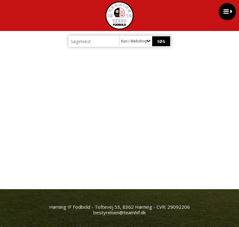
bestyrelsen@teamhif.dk (119, 212)
